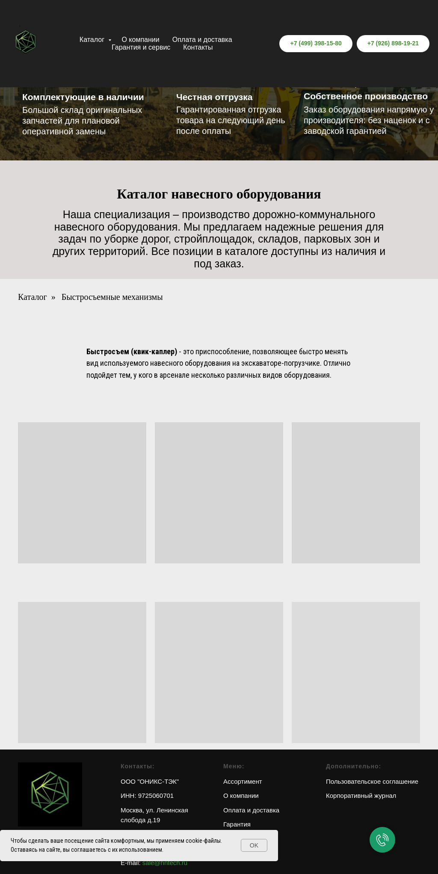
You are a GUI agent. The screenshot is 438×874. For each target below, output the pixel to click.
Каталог (93, 39)
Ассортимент (242, 781)
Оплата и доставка (202, 39)
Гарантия (237, 824)
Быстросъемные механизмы (112, 297)
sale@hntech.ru (164, 862)
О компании (140, 39)
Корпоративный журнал (361, 795)
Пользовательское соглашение (372, 781)
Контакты (198, 47)
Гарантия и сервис (141, 47)
